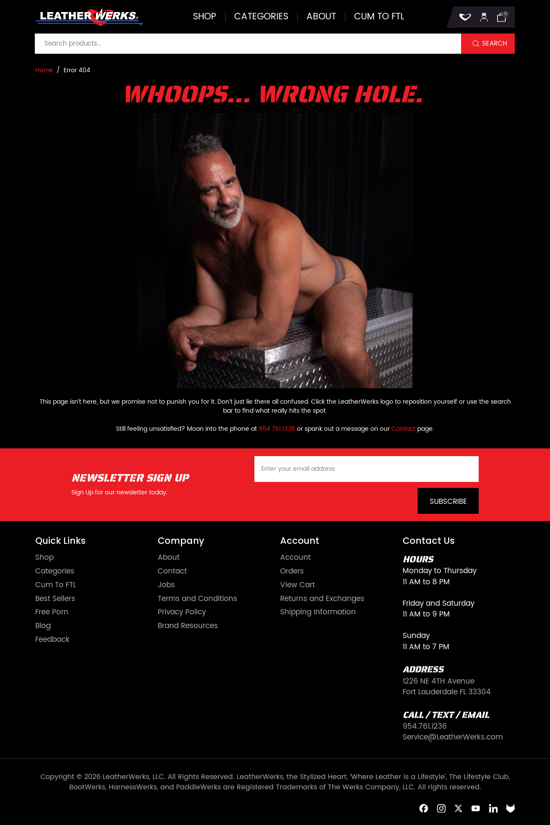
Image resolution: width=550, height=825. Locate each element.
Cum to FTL (379, 17)
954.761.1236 (277, 428)
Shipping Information (318, 612)
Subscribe (448, 502)
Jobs (166, 585)
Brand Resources (188, 626)
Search (494, 43)
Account (295, 557)
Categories (261, 17)
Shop (204, 17)
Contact (403, 428)
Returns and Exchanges (322, 599)
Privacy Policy (182, 612)
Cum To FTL (55, 585)
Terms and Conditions (197, 599)
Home (44, 70)
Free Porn (51, 612)
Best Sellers (55, 599)
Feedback (52, 640)
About (321, 17)
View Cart (297, 585)
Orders (292, 571)
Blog (43, 626)
